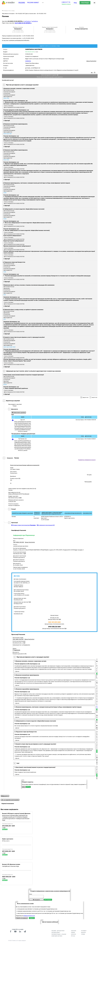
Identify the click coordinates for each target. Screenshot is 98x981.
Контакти (73, 934)
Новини (73, 933)
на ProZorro (27, 21)
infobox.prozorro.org (29, 916)
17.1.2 (4, 159)
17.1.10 (10, 347)
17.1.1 (4, 319)
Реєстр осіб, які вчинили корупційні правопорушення (50, 77)
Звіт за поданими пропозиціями (10, 799)
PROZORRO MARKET (33, 3)
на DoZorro (35, 21)
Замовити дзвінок (66, 5)
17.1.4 (4, 133)
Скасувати (36, 900)
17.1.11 (14, 347)
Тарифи (83, 934)
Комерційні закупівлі (56, 936)
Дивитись (5, 829)
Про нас (73, 936)
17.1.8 (4, 271)
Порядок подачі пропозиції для (23, 525)
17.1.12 (4, 192)
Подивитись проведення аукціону (87, 459)
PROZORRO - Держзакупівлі (57, 931)
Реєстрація (85, 3)
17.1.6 (7, 98)
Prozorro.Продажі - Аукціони (58, 934)
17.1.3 (7, 159)
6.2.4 (7, 133)
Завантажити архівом (18, 412)
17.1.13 (4, 218)
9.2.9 (7, 347)
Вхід (75, 3)
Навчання (73, 931)
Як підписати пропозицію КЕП (46, 525)
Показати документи (19, 557)
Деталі (17, 671)
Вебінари (83, 933)
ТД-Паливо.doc (22, 439)
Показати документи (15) (19, 653)
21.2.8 (5, 384)
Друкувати (4, 796)
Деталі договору (19, 611)
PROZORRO (21, 3)
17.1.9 (4, 347)
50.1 (11, 133)
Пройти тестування (22, 918)
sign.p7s (22, 419)
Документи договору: (20, 606)
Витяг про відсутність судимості (49, 75)
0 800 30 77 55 (66, 3)
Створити (48, 900)
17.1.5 (4, 98)
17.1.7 (4, 294)
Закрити (32, 918)
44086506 (28, 61)
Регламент (83, 931)
